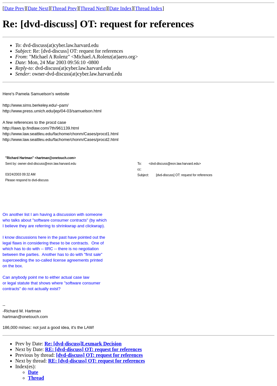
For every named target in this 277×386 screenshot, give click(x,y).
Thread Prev (64, 8)
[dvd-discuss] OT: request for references (99, 355)
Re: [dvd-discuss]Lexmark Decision (83, 343)
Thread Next (93, 8)
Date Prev (14, 8)
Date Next (38, 8)
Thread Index (148, 8)
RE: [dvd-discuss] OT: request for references (93, 349)
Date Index (120, 8)
